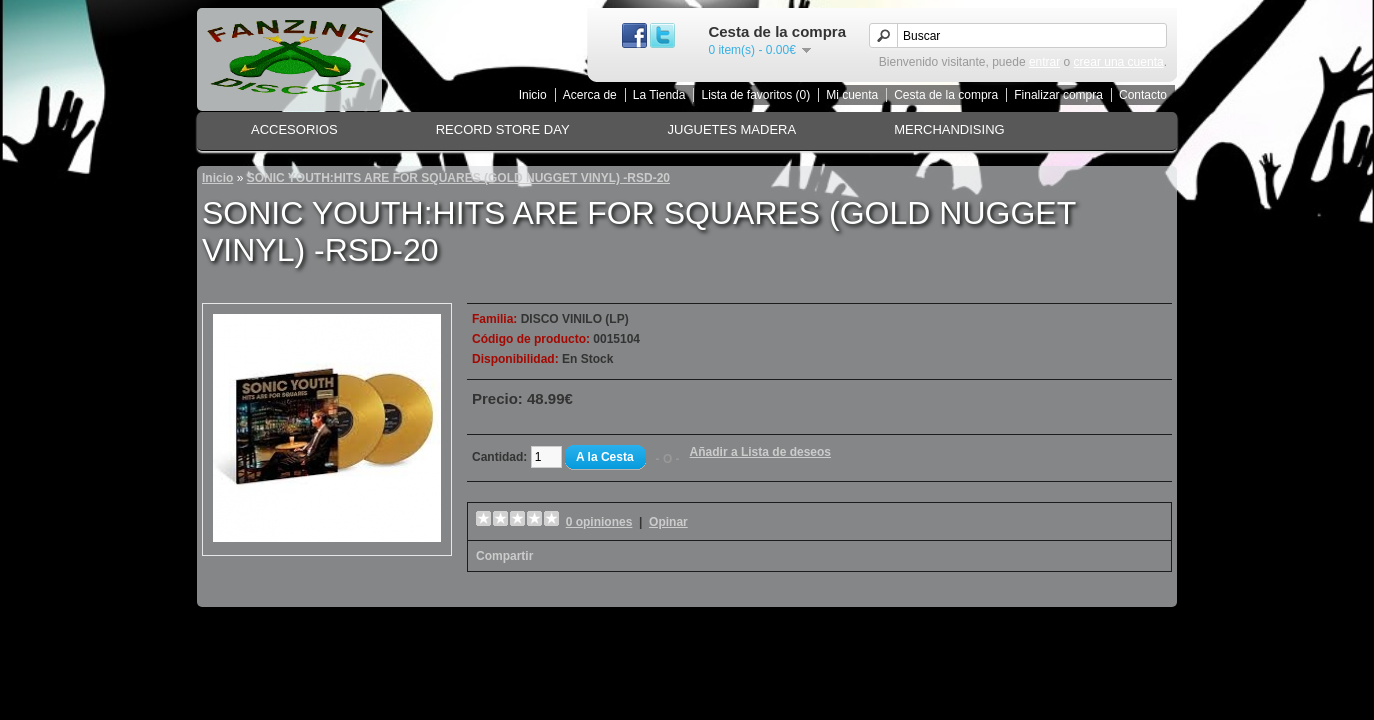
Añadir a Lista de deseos (760, 452)
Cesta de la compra (946, 95)
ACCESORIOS (294, 129)
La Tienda (659, 95)
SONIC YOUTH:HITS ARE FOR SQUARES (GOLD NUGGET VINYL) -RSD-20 (458, 178)
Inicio (533, 95)
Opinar (668, 522)
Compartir (504, 556)
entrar (1044, 62)
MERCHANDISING (949, 129)
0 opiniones (599, 522)
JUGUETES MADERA (732, 129)
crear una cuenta (1119, 62)
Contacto (1143, 95)
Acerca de (590, 95)
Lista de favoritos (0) (755, 95)
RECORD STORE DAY (503, 129)
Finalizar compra (1058, 95)
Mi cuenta (852, 95)
